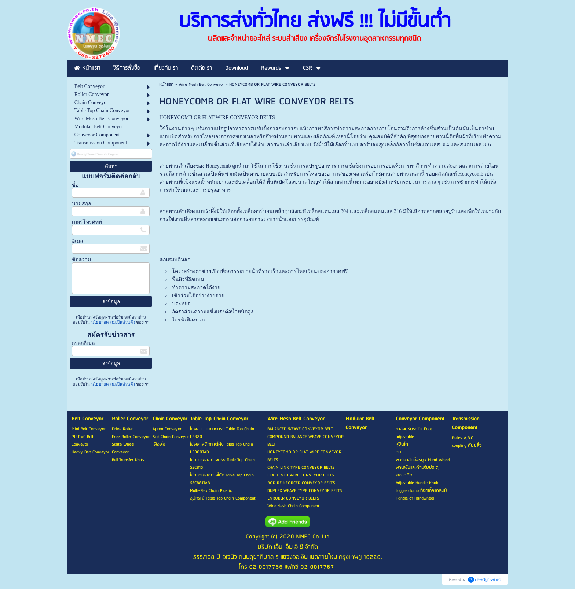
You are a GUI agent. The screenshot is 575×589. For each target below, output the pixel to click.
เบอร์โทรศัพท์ (87, 222)
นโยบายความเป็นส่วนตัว (113, 322)
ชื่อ (75, 185)
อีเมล (77, 241)
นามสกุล (81, 203)
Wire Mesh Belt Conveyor (201, 84)
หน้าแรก (166, 84)
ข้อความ (81, 259)
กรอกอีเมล (83, 343)
